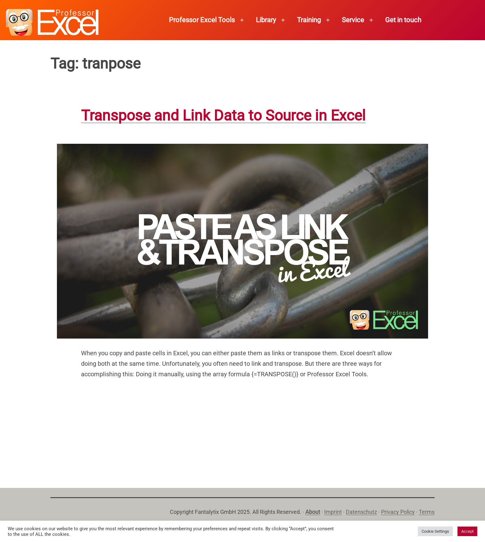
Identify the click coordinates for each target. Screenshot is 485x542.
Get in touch (403, 20)
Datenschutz (361, 512)
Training (309, 20)
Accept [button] (467, 531)
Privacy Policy (398, 512)
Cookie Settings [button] (435, 531)
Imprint (333, 512)
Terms (427, 512)
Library (266, 20)
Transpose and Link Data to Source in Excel (223, 115)
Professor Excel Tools (202, 20)
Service (353, 20)
